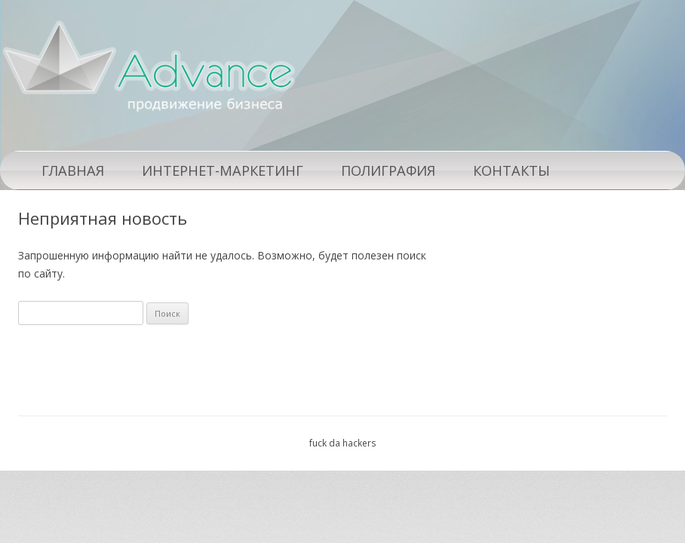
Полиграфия (388, 170)
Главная (72, 170)
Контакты (511, 170)
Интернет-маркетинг (222, 170)
